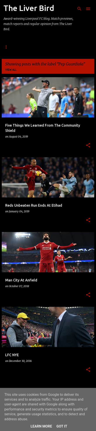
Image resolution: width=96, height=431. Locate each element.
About (26, 46)
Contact (47, 46)
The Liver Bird (30, 7)
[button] (88, 145)
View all (11, 69)
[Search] (79, 8)
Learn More (41, 426)
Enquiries (71, 46)
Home (7, 46)
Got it (61, 426)
